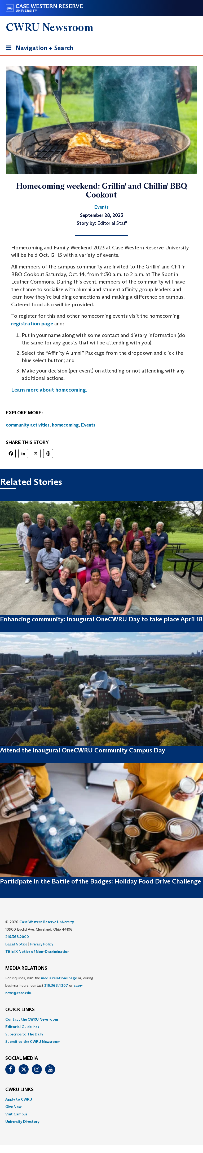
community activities (28, 425)
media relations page (59, 978)
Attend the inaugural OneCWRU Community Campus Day (82, 750)
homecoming (65, 425)
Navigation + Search (37, 48)
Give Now (13, 1106)
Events (88, 425)
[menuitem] (101, 1019)
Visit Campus (16, 1114)
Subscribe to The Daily (24, 1034)
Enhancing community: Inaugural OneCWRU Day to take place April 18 (101, 619)
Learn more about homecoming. (49, 390)
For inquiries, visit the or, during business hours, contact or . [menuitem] (49, 985)
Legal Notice (16, 944)
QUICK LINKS (20, 1009)
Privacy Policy (41, 944)
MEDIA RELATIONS (26, 968)
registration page (32, 323)
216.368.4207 (56, 985)
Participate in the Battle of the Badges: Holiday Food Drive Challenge (100, 881)
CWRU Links (19, 1089)
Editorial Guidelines (22, 1026)
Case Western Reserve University (46, 921)
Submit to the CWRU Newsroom (32, 1041)
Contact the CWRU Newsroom (31, 1019)
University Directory (22, 1121)
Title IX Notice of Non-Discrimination (37, 951)
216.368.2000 (17, 936)
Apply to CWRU (18, 1099)
